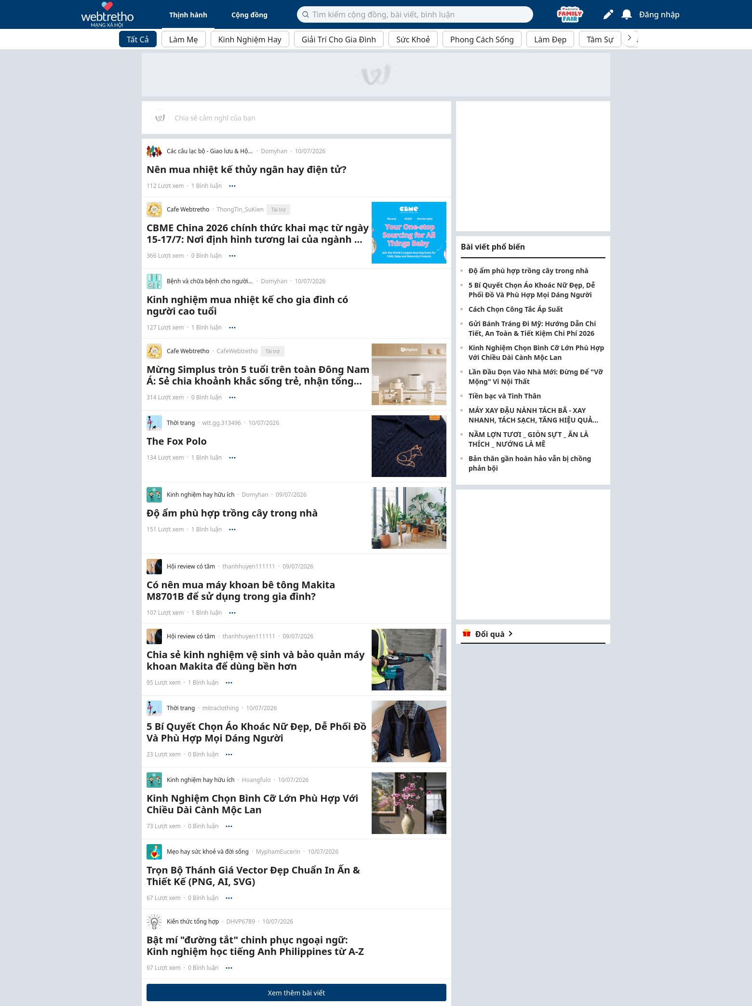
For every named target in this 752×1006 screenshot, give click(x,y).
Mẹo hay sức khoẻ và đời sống (208, 852)
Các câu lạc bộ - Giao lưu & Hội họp (210, 151)
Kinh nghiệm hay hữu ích (201, 495)
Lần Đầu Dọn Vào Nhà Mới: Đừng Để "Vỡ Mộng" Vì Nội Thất (536, 376)
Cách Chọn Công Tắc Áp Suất (516, 309)
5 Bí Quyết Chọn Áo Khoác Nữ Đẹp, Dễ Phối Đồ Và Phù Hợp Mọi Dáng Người (532, 289)
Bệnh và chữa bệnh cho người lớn (210, 281)
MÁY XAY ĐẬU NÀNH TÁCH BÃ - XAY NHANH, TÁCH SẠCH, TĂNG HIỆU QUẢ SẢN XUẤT (530, 415)
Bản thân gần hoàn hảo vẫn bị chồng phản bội (530, 463)
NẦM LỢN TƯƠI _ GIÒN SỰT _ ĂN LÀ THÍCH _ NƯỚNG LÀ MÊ (529, 439)
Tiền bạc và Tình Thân (505, 395)
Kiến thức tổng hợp (193, 922)
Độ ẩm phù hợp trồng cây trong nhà (529, 270)
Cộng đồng (249, 14)
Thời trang (181, 423)
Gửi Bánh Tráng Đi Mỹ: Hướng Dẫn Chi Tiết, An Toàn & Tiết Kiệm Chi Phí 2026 (532, 328)
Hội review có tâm (191, 566)
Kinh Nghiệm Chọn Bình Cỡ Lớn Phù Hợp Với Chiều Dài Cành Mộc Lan (536, 352)
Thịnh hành (188, 14)
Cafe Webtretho (188, 209)
